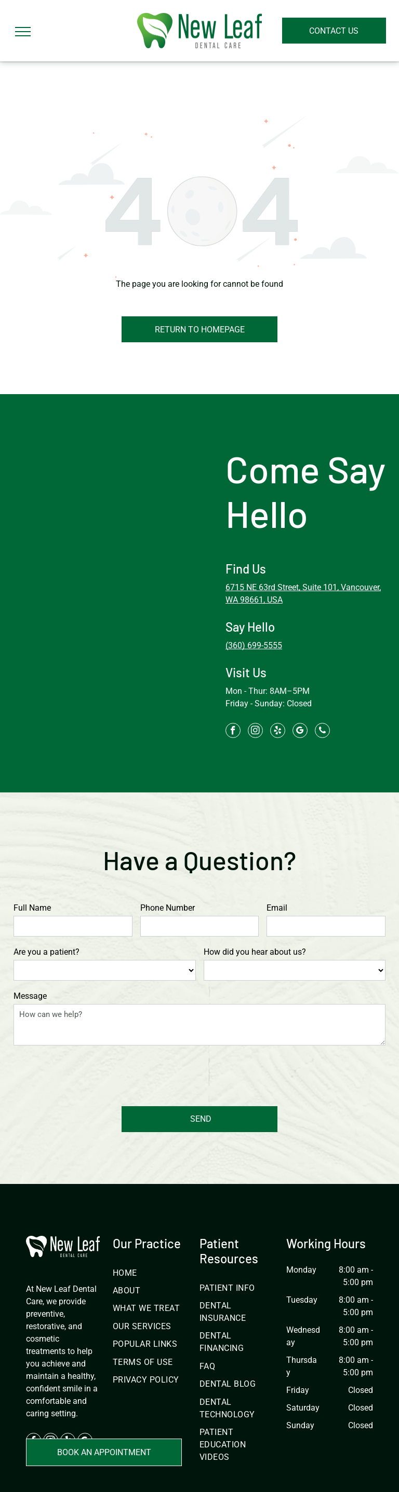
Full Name (32, 908)
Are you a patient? (46, 952)
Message (30, 996)
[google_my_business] (300, 732)
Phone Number (167, 908)
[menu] (22, 31)
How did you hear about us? (255, 952)
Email (277, 908)
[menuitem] (150, 1224)
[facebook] (233, 732)
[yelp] (277, 732)
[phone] (322, 732)
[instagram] (255, 732)
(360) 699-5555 (253, 645)
